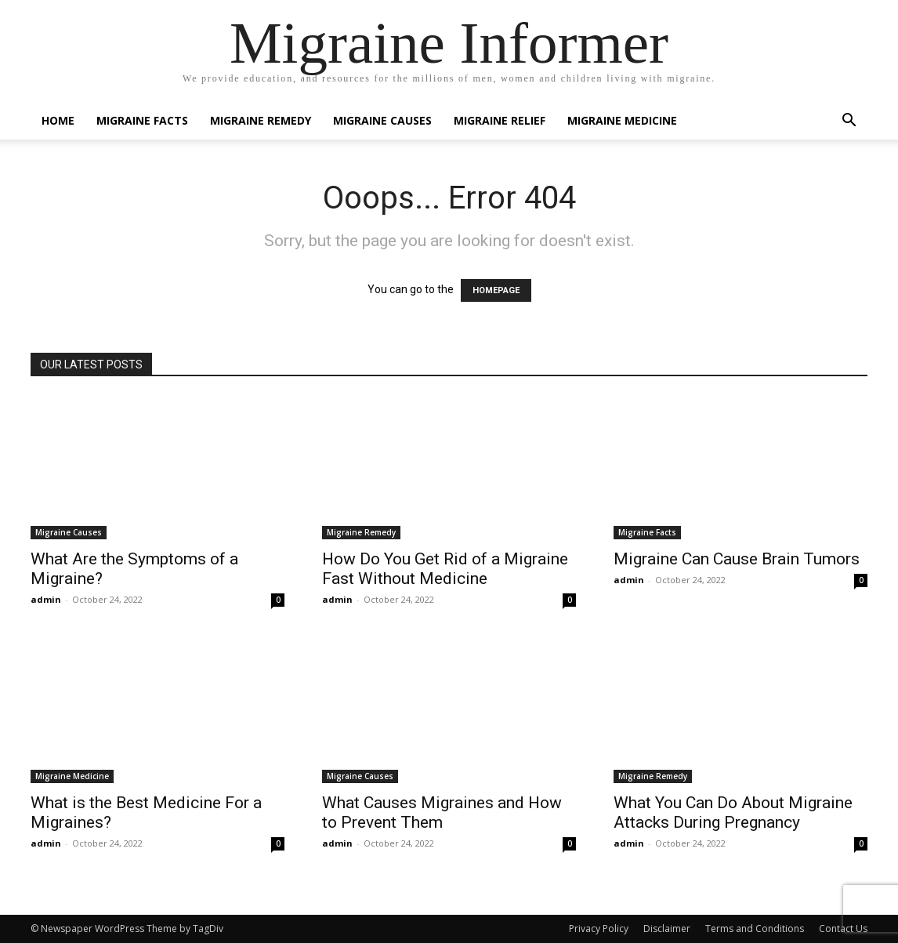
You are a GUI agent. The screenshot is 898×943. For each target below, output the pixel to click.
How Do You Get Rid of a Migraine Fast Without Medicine (445, 568)
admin (46, 599)
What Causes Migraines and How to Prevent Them (442, 812)
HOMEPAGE (496, 290)
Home (58, 120)
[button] (848, 121)
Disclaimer (666, 928)
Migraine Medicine (622, 120)
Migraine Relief (499, 120)
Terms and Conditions (754, 928)
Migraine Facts (142, 120)
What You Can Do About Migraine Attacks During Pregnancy (733, 812)
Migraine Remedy (260, 120)
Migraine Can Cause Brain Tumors (737, 558)
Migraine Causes (382, 120)
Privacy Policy (598, 928)
